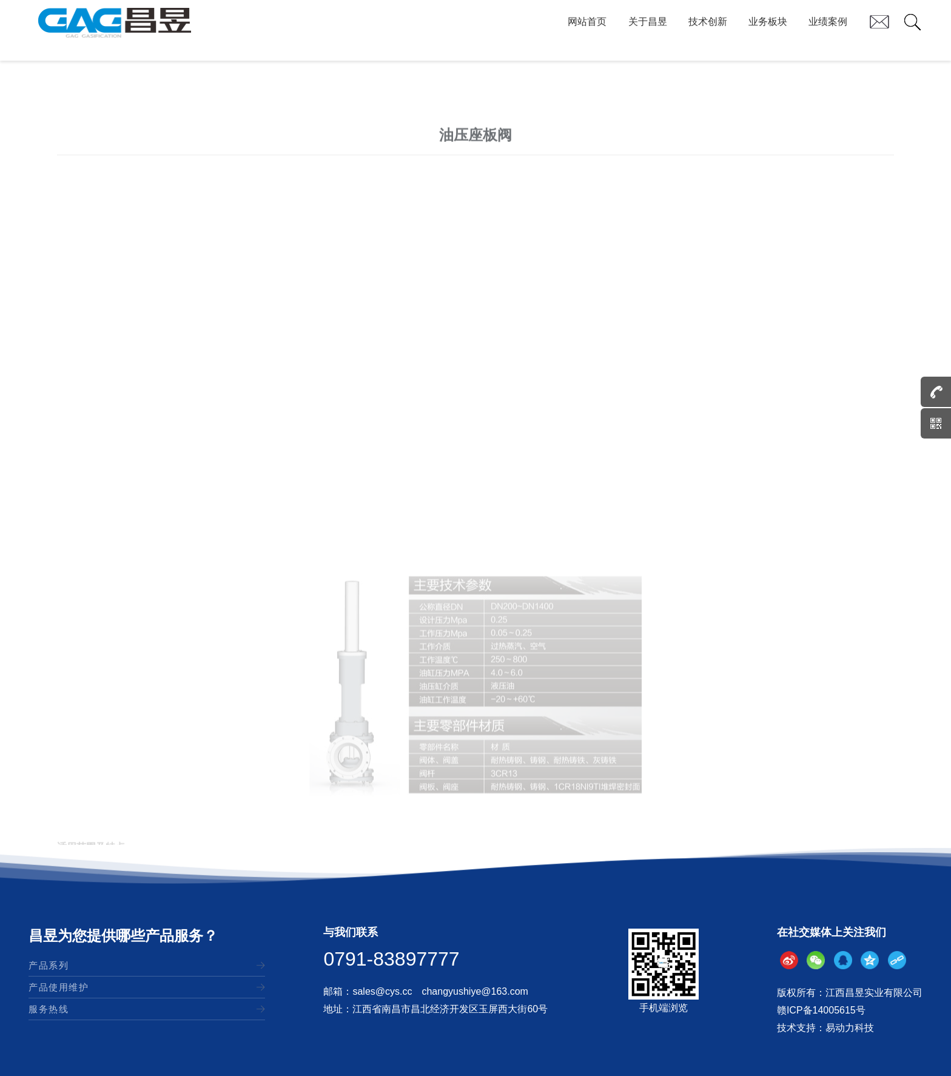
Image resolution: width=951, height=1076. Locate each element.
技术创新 (707, 30)
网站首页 (587, 30)
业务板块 (767, 30)
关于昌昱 (647, 30)
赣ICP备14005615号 (821, 1010)
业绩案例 (827, 30)
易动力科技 (849, 1028)
